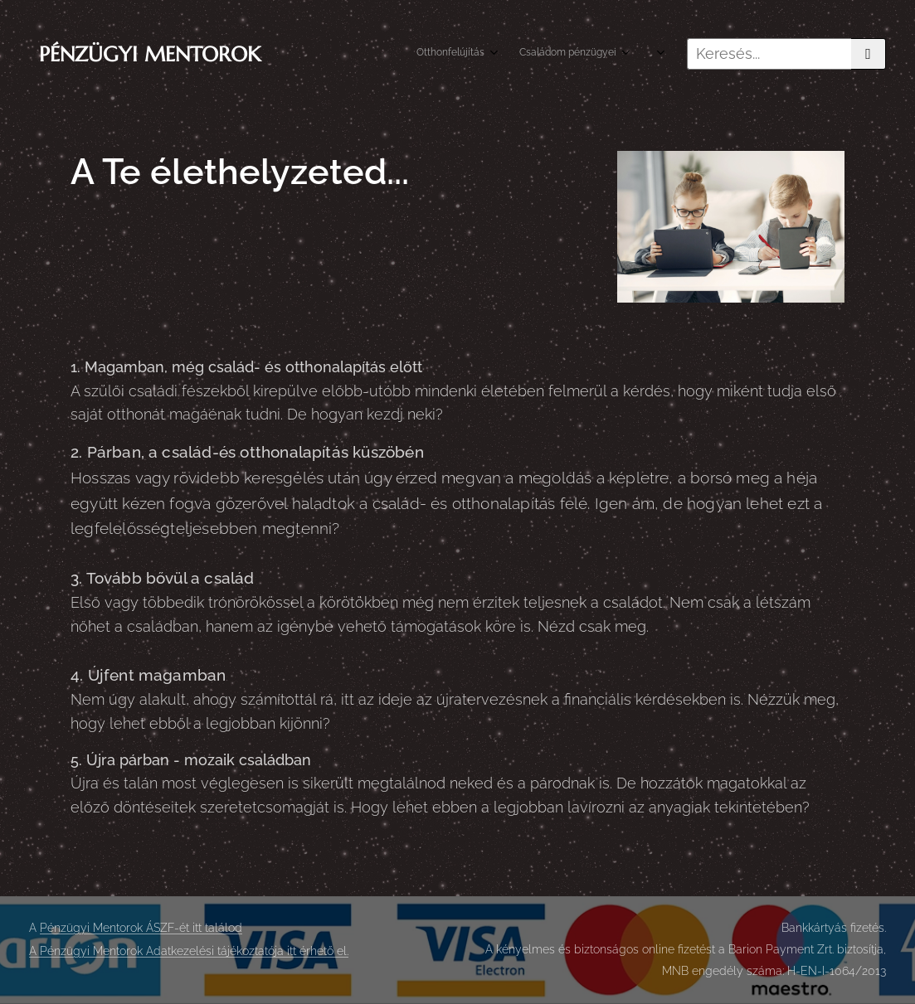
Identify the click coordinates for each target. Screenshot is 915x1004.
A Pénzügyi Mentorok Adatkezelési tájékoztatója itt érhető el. (188, 951)
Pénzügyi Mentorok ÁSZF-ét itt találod (141, 927)
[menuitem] (556, 54)
